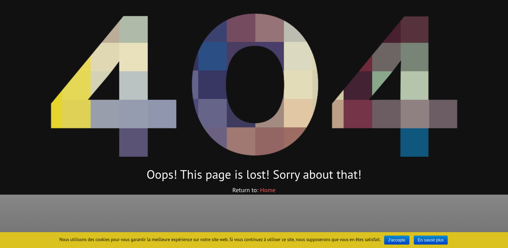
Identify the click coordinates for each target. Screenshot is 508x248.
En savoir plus (431, 240)
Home (268, 190)
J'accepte (396, 240)
